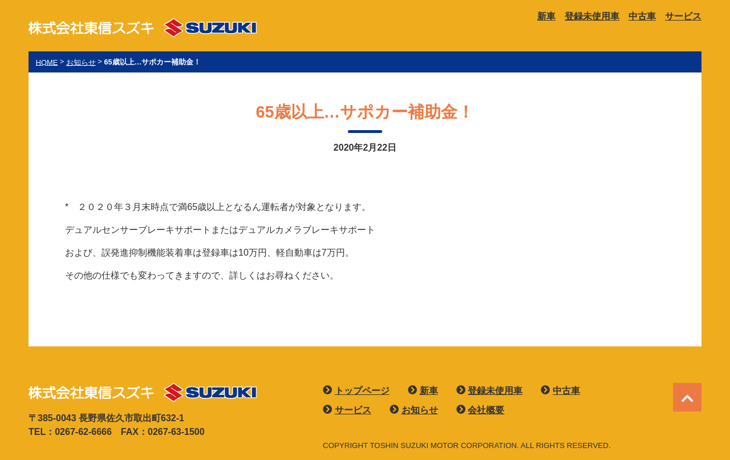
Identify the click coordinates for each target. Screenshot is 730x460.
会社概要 (486, 410)
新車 (546, 16)
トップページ (362, 391)
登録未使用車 (592, 16)
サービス (683, 16)
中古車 (642, 16)
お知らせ (420, 410)
